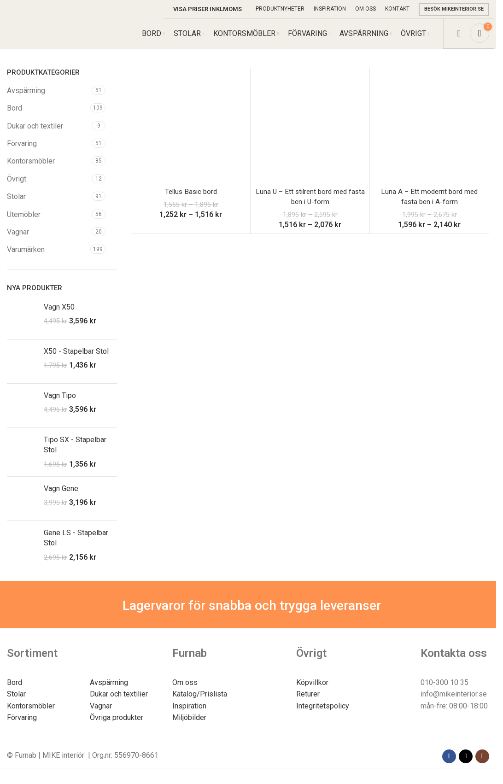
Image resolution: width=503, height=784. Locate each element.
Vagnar (18, 238)
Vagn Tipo (60, 402)
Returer (308, 700)
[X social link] (466, 763)
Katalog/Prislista (199, 700)
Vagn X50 (59, 313)
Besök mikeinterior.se (454, 9)
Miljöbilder (189, 724)
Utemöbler (24, 220)
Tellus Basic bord (191, 197)
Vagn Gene (61, 495)
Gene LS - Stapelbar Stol (76, 544)
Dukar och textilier (119, 700)
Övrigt (16, 185)
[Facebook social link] (449, 763)
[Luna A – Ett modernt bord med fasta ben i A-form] (429, 134)
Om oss (185, 689)
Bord (14, 114)
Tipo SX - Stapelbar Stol (75, 451)
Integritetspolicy (322, 712)
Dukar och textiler (35, 132)
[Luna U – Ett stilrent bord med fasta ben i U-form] (310, 134)
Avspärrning (26, 97)
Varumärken (26, 256)
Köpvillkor (312, 689)
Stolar (16, 203)
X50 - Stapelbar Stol (76, 357)
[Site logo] (50, 36)
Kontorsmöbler (31, 168)
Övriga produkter (116, 724)
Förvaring (22, 150)
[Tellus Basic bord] (191, 134)
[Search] (459, 37)
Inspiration (189, 712)
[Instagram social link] (482, 763)
